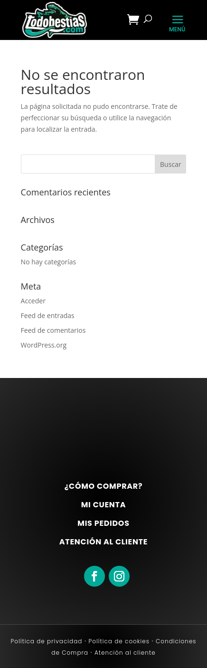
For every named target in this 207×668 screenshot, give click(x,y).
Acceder (33, 300)
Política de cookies (118, 641)
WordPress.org (43, 344)
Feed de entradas (48, 315)
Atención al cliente (124, 653)
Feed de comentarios (53, 330)
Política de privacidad (47, 641)
